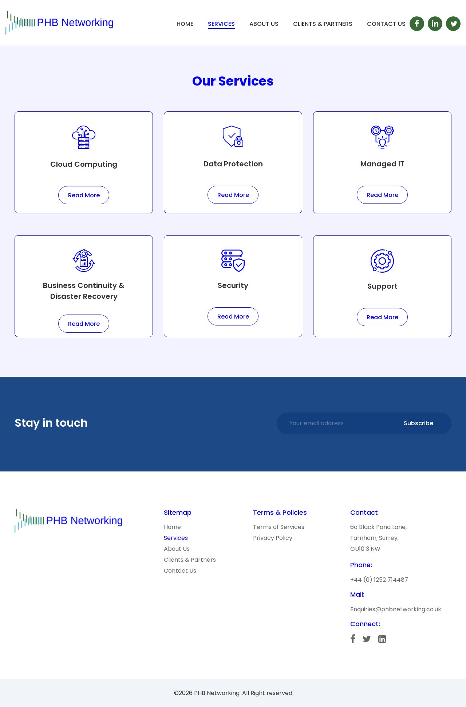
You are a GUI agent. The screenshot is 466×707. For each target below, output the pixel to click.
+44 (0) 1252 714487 (379, 580)
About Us (264, 24)
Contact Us (386, 24)
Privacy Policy (272, 538)
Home (185, 24)
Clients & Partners (322, 24)
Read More (84, 195)
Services (221, 24)
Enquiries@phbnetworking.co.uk (395, 609)
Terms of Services (278, 527)
